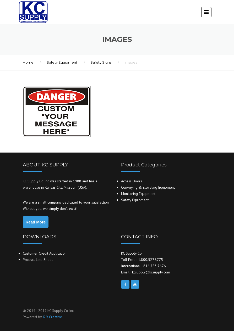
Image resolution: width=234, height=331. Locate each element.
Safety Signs (100, 62)
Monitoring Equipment (138, 193)
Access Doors (131, 181)
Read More (36, 222)
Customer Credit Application (45, 253)
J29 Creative (52, 317)
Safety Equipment (62, 62)
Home (28, 62)
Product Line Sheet (38, 259)
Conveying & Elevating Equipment (148, 187)
